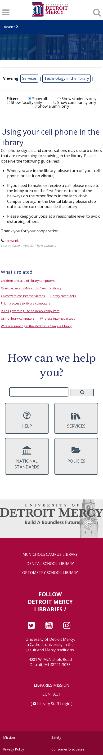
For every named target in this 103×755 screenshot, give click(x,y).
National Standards (27, 458)
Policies (76, 455)
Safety (56, 737)
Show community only (74, 102)
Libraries (9, 27)
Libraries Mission (51, 685)
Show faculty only (24, 102)
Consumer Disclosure (67, 749)
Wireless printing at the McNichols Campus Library (36, 326)
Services (29, 78)
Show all (37, 99)
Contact (51, 694)
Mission (9, 737)
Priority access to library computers (25, 303)
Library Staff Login (53, 703)
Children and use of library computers (28, 280)
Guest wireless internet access (23, 296)
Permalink (11, 240)
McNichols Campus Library (50, 554)
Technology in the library (66, 78)
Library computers (63, 296)
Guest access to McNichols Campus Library (31, 288)
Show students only (77, 99)
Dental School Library (50, 563)
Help (27, 419)
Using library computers (18, 318)
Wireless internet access (57, 318)
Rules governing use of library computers (30, 311)
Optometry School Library (50, 572)
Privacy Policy (13, 749)
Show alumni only (51, 106)
